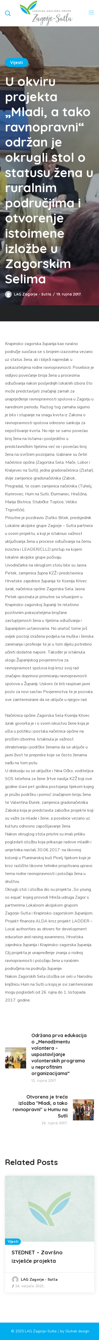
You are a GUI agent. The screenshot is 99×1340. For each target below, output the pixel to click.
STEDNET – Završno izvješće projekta (37, 1256)
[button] (7, 13)
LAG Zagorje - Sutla (32, 294)
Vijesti (16, 62)
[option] (49, 1234)
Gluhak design (77, 1331)
